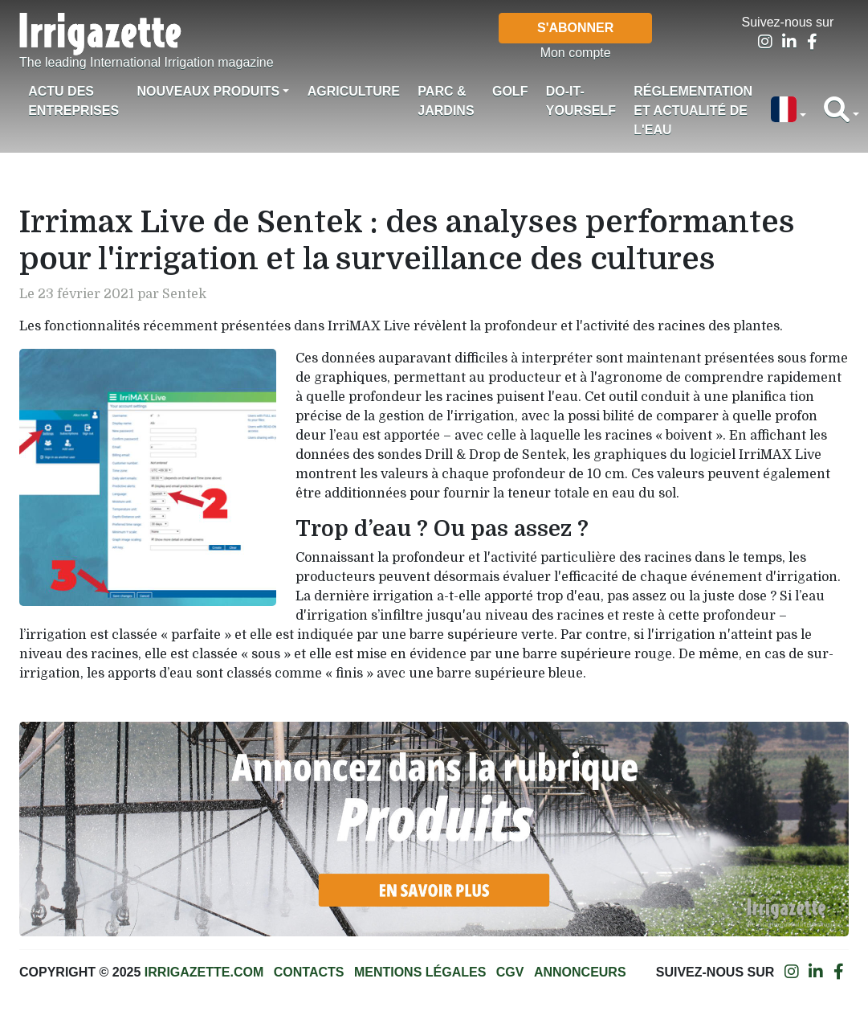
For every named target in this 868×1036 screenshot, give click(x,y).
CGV (510, 972)
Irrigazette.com (204, 972)
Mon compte (575, 52)
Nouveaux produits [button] (208, 91)
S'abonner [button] (575, 28)
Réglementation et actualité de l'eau (693, 110)
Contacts (309, 972)
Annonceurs (580, 972)
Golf (510, 91)
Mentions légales (420, 972)
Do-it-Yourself (581, 100)
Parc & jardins (446, 100)
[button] (787, 111)
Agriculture (354, 91)
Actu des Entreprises (73, 100)
